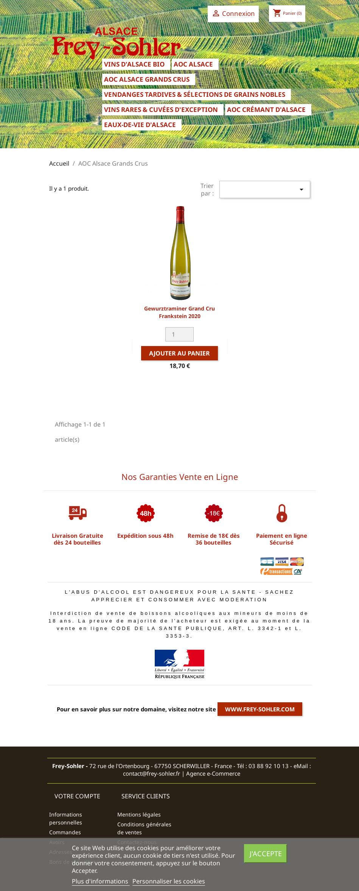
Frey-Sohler (68, 766)
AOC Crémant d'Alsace (266, 109)
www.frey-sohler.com (260, 709)
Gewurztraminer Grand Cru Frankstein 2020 (179, 312)
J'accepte (266, 853)
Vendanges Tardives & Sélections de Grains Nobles (194, 94)
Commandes (65, 832)
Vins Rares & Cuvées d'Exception (161, 109)
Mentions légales (139, 814)
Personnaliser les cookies (168, 881)
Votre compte (77, 796)
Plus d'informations (101, 881)
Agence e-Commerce (213, 773)
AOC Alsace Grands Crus (147, 79)
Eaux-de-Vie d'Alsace (140, 124)
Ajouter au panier (179, 353)
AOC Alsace (193, 64)
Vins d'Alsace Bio (134, 64)
